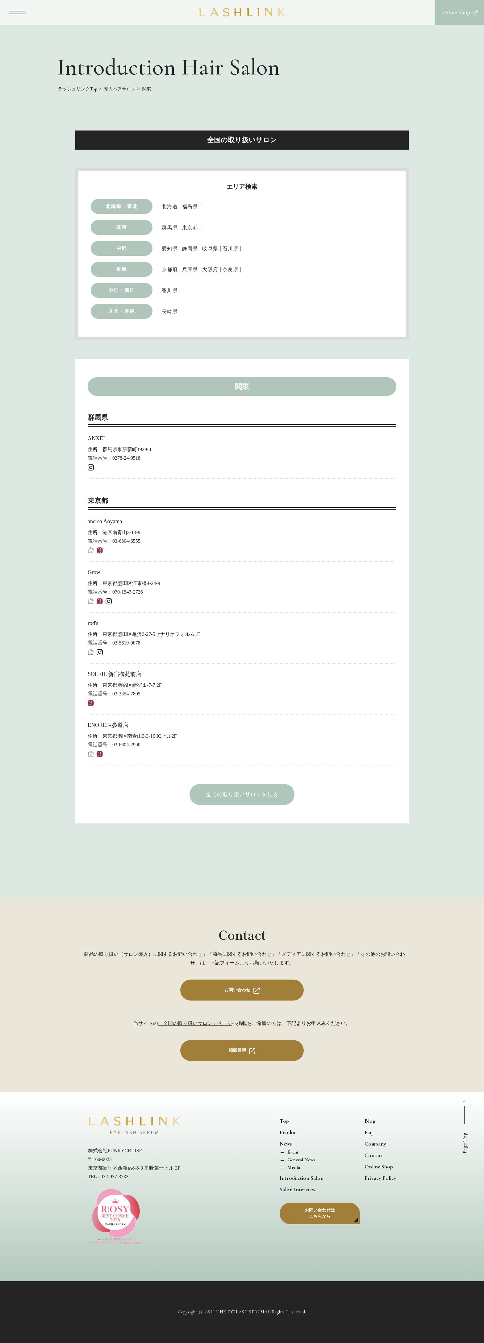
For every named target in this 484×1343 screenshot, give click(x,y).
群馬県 (170, 227)
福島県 (190, 206)
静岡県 (190, 248)
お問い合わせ (237, 990)
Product (289, 1132)
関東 (121, 227)
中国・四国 (121, 290)
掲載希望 (237, 1050)
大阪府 (210, 269)
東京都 (190, 227)
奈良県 (231, 269)
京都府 (170, 269)
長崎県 (170, 311)
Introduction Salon (301, 1178)
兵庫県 (190, 269)
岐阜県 (210, 248)
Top (284, 1120)
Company (375, 1143)
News (286, 1143)
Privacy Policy (380, 1178)
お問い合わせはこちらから (320, 1213)
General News (300, 1160)
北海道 (170, 206)
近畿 (121, 269)
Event (292, 1152)
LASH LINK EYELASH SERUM (233, 1312)
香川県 (170, 290)
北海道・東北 (122, 206)
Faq (369, 1132)
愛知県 (170, 248)
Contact (374, 1155)
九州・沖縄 (121, 311)
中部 (121, 248)
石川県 (231, 248)
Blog (370, 1120)
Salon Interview (297, 1189)
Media (293, 1167)
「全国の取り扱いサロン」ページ (195, 1023)
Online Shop (379, 1166)
